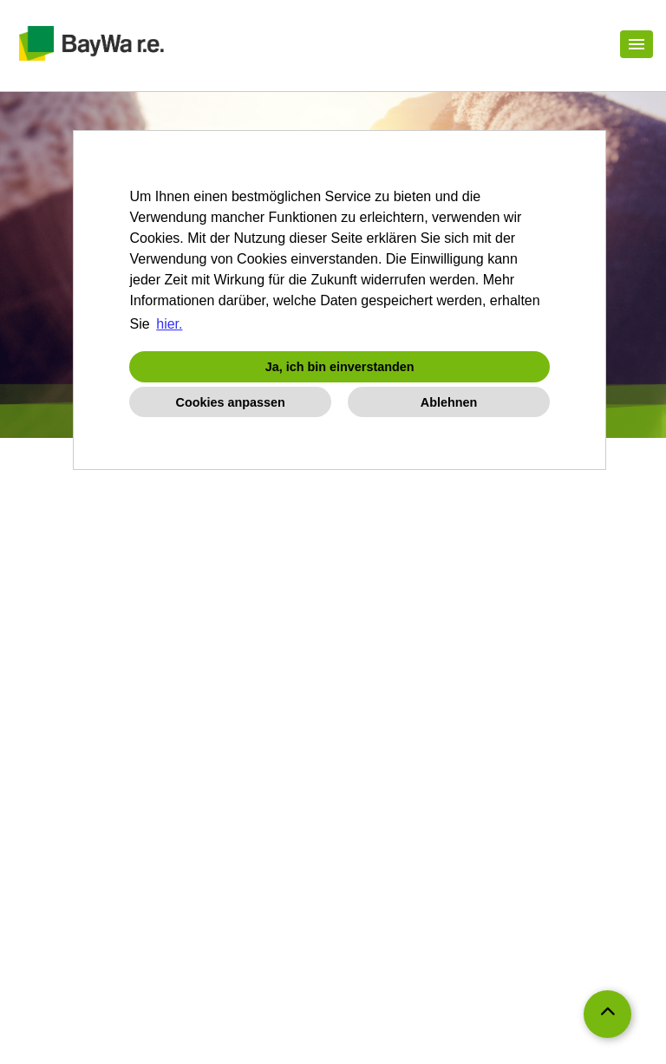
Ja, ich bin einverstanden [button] (340, 367)
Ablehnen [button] (449, 402)
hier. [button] (169, 324)
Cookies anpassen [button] (230, 402)
